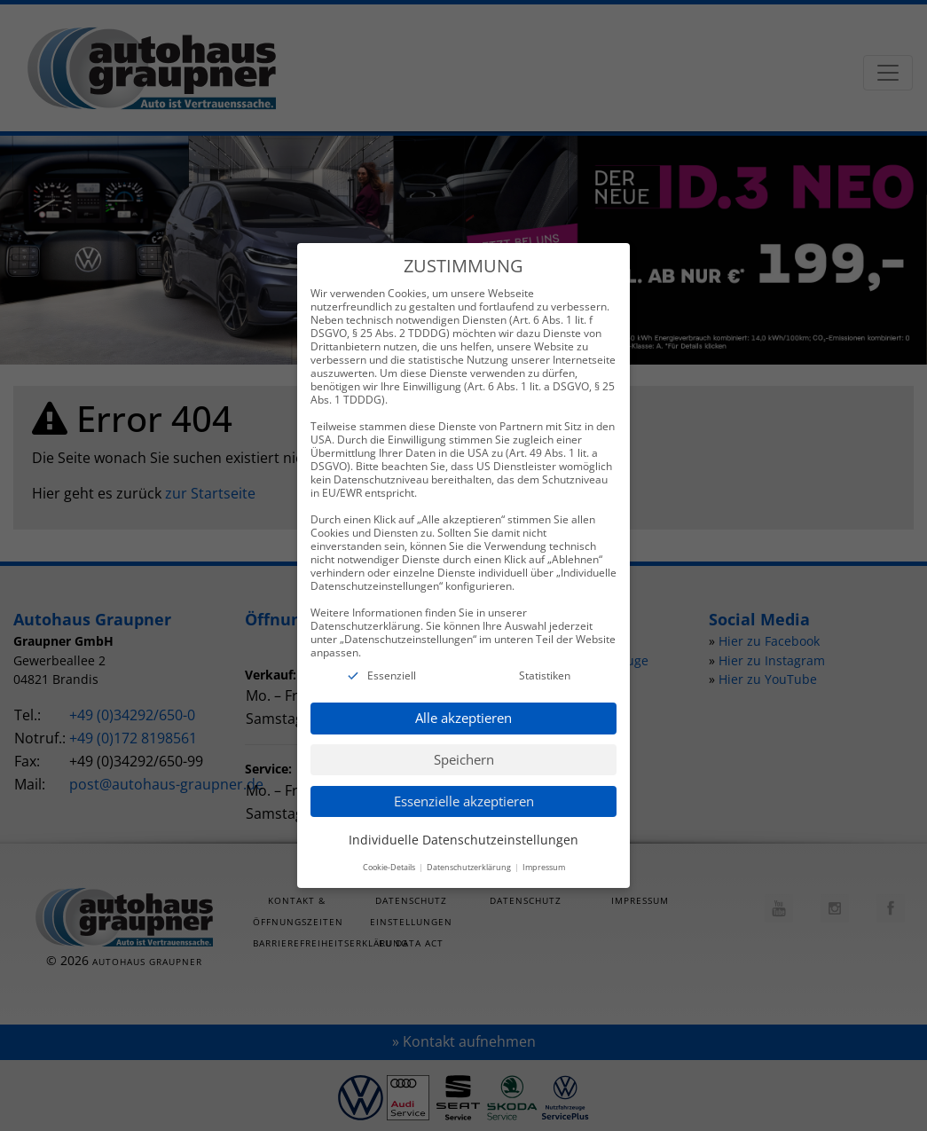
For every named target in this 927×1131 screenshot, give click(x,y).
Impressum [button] (543, 862)
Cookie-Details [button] (390, 862)
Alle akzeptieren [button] (463, 713)
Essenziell (391, 671)
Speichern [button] (464, 754)
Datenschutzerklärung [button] (470, 862)
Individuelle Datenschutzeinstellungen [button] (463, 834)
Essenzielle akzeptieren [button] (464, 796)
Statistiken (544, 671)
